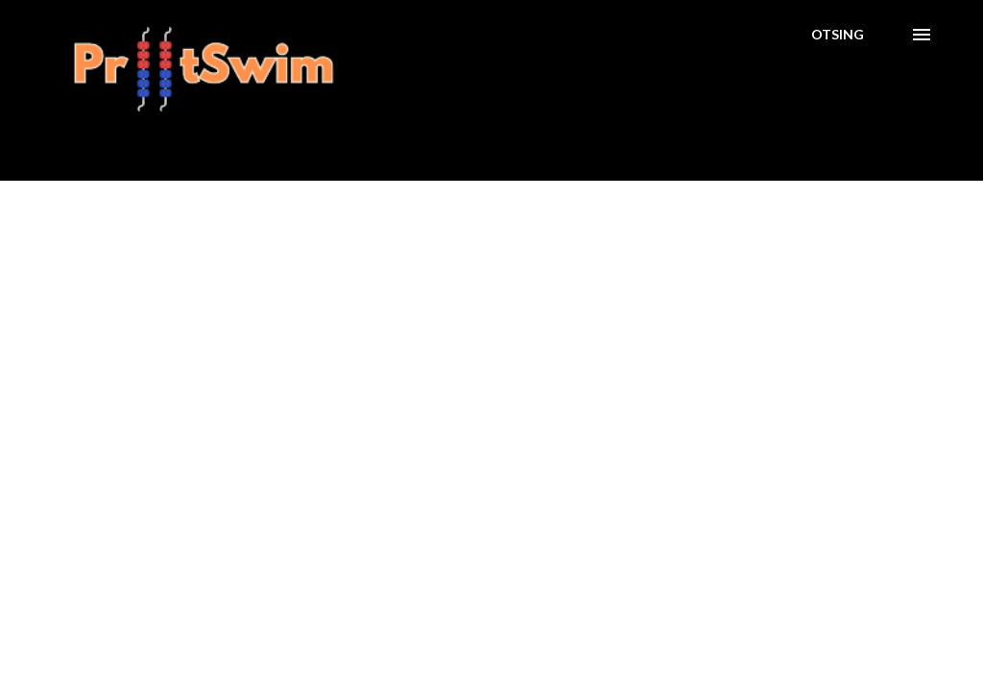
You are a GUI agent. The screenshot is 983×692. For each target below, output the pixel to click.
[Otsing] (837, 34)
